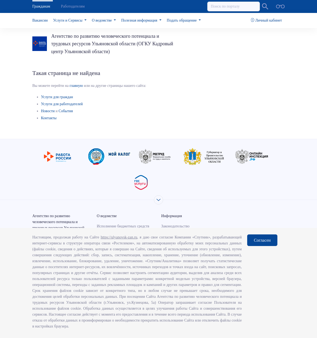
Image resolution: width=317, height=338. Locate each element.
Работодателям (73, 6)
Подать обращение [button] (182, 20)
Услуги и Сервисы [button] (68, 20)
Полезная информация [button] (139, 20)
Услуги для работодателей (62, 104)
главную (76, 86)
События (65, 111)
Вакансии (40, 20)
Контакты (49, 118)
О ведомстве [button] (102, 20)
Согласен (262, 240)
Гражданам (41, 6)
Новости (48, 111)
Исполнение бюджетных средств (123, 226)
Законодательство (175, 226)
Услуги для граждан (57, 97)
